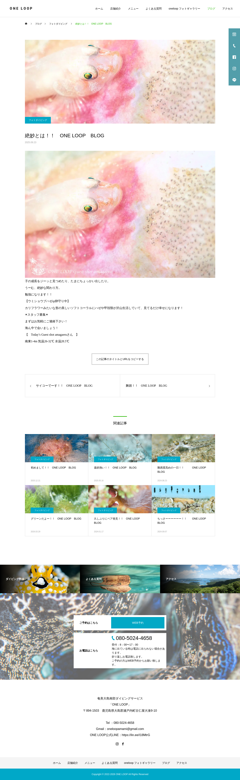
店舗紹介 (115, 8)
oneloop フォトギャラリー (184, 8)
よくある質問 (154, 8)
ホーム (99, 8)
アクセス (227, 8)
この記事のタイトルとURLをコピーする (120, 359)
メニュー (133, 8)
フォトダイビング (38, 120)
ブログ (211, 8)
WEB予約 (138, 622)
